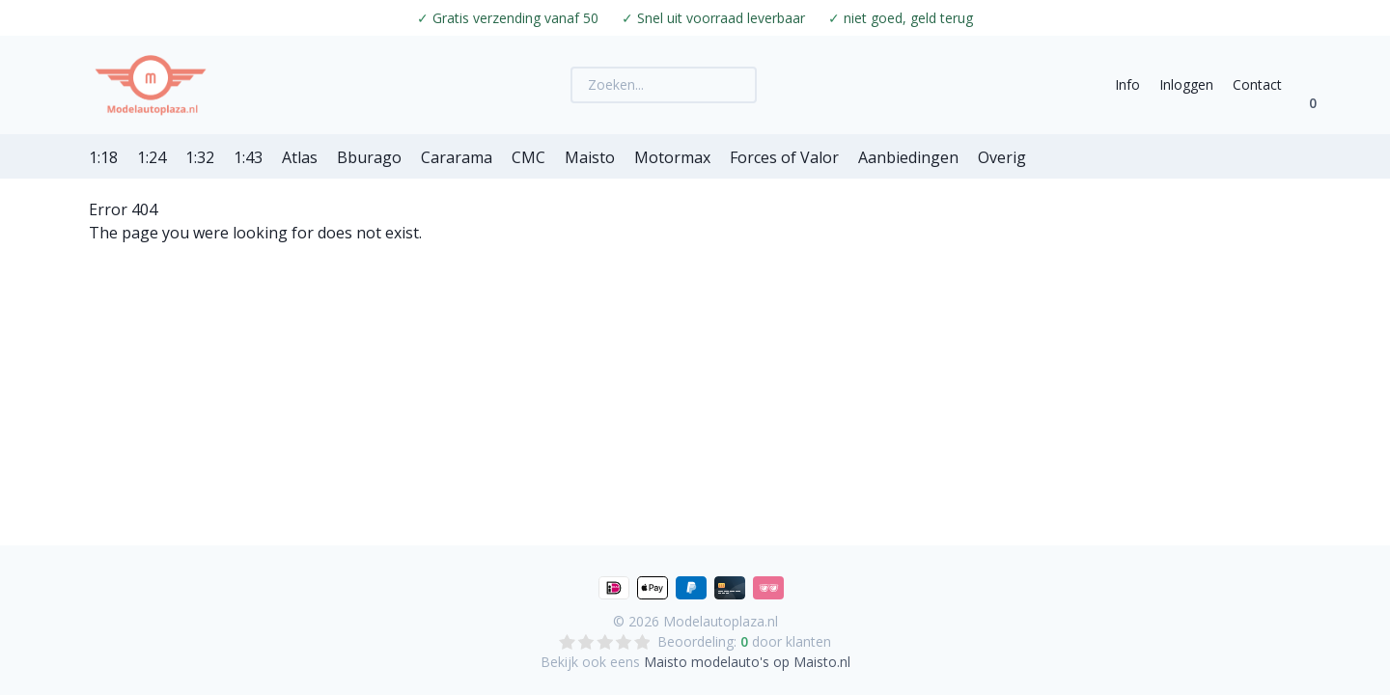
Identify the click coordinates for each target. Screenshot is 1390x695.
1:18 (103, 157)
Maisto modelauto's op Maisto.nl (747, 662)
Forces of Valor (784, 157)
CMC (528, 157)
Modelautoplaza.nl (720, 621)
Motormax (672, 157)
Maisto (590, 157)
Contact (1257, 84)
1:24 (151, 157)
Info (1127, 84)
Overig (1002, 157)
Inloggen (1186, 84)
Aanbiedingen (908, 157)
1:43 (248, 157)
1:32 (199, 157)
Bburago (369, 157)
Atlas (300, 157)
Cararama (456, 157)
